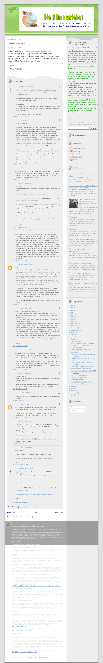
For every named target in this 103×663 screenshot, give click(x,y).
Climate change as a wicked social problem (82, 239)
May (72, 339)
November (74, 325)
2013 (71, 314)
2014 (71, 312)
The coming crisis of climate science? (81, 263)
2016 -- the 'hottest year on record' (80, 273)
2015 (71, 310)
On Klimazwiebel (74, 229)
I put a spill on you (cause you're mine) (82, 384)
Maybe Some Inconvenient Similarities (82, 343)
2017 (71, 305)
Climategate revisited (16, 43)
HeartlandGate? (73, 217)
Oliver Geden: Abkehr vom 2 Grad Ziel (82, 366)
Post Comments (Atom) (24, 517)
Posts (71, 407)
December (74, 323)
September (74, 330)
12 (59, 421)
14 (59, 468)
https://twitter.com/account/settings (22, 630)
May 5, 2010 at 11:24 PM (20, 400)
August (73, 332)
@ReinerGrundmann (79, 148)
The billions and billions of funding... (81, 381)
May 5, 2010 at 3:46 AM (20, 369)
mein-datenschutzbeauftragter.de (39, 657)
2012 (71, 317)
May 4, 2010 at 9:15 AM (20, 227)
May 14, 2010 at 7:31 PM (20, 464)
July (72, 334)
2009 (71, 395)
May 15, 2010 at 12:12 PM (21, 502)
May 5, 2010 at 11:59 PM (20, 417)
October (73, 328)
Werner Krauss (25, 264)
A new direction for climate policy (80, 368)
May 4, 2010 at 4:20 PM (20, 346)
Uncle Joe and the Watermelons (80, 349)
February (74, 390)
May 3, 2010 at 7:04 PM (20, 116)
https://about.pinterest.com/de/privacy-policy (25, 652)
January (73, 393)
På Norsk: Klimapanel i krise (79, 377)
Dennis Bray (76, 151)
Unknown (23, 404)
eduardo (75, 159)
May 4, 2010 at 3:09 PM (20, 304)
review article (34, 51)
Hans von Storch (26, 86)
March (73, 388)
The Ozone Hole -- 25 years (79, 375)
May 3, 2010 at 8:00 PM (20, 164)
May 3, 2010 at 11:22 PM (20, 179)
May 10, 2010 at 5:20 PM (20, 443)
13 (59, 447)
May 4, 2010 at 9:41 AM (20, 260)
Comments (73, 410)
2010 (71, 321)
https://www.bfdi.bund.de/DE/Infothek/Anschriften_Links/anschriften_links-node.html (36, 586)
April (72, 386)
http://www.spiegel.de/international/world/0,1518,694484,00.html (35, 494)
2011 (71, 319)
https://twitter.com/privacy (19, 626)
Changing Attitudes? (77, 341)
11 (59, 404)
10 (59, 392)
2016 (71, 308)
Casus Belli (74, 352)
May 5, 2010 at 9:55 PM (20, 389)
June (73, 337)
